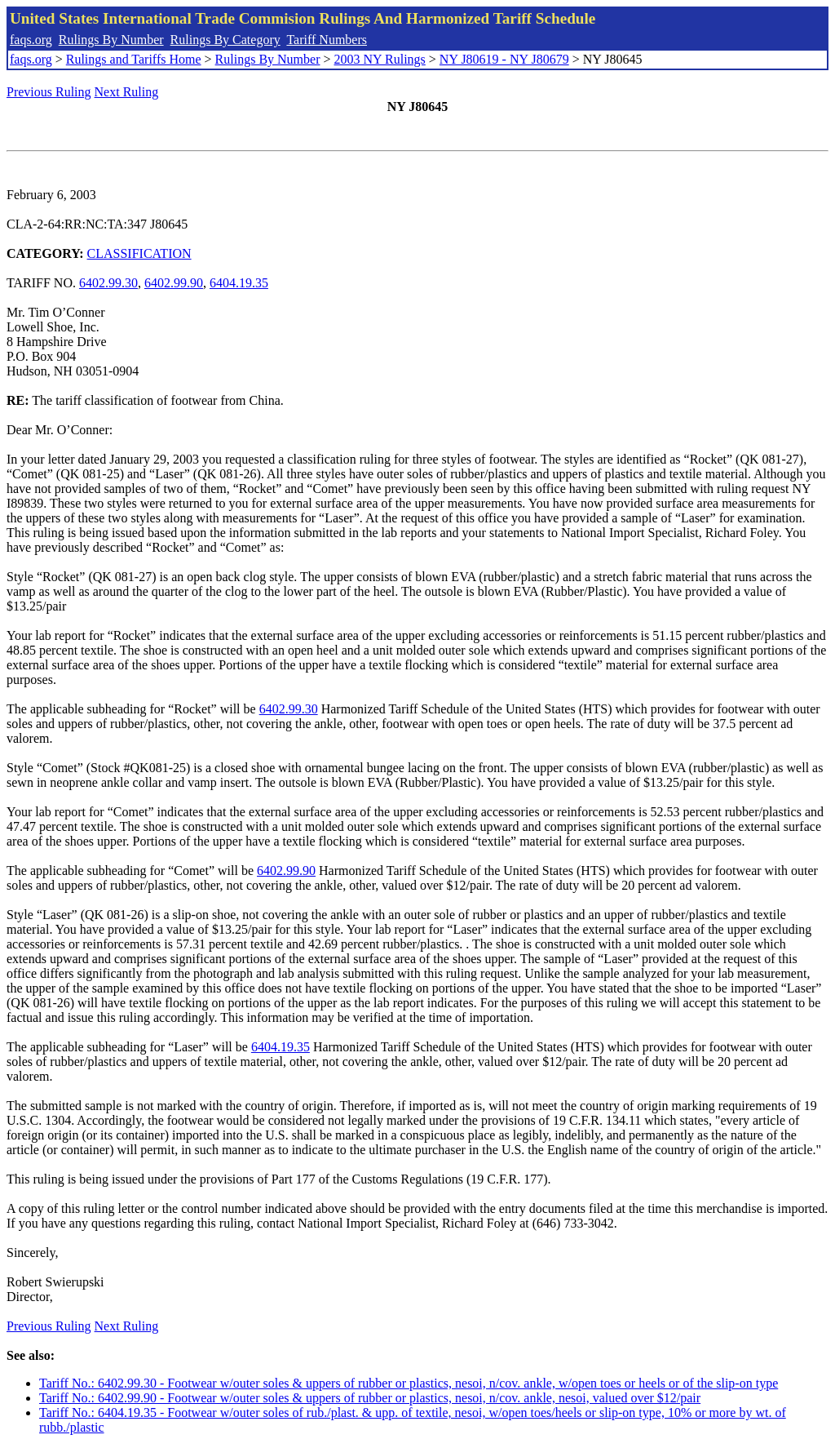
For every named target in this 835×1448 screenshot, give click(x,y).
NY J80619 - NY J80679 (504, 59)
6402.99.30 (108, 283)
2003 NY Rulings (380, 59)
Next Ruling (127, 92)
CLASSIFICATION (139, 253)
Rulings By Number (111, 40)
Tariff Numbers (326, 40)
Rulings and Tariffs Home (133, 59)
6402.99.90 (173, 283)
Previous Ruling (49, 92)
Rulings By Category (225, 40)
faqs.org (31, 40)
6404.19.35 (239, 283)
